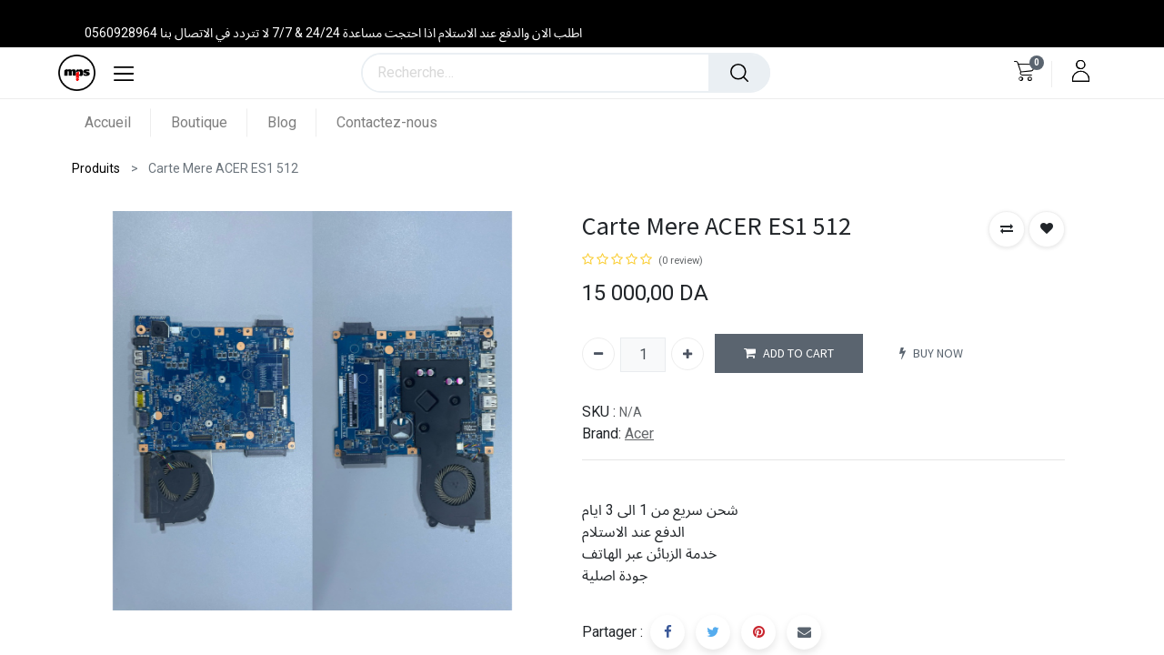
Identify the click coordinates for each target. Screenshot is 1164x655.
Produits (96, 168)
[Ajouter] (687, 354)
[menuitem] (118, 122)
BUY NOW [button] (931, 353)
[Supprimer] (598, 354)
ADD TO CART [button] (789, 353)
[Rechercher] (739, 73)
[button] (1006, 229)
